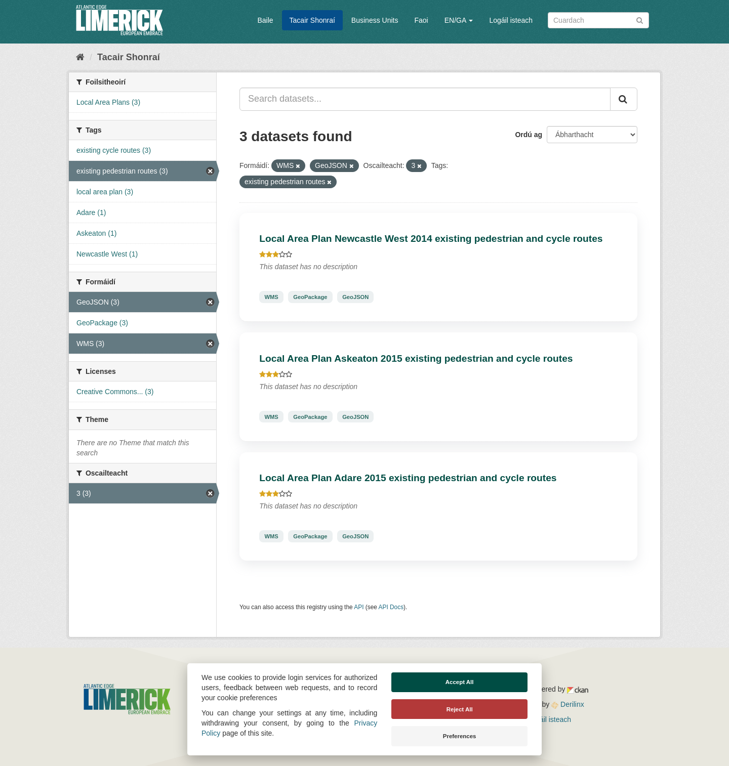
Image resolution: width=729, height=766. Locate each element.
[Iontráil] (639, 19)
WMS (271, 297)
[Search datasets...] (425, 99)
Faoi (421, 20)
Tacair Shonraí (312, 20)
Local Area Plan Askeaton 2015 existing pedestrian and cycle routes (416, 358)
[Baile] (80, 57)
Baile (265, 20)
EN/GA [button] (458, 20)
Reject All (460, 709)
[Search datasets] (598, 20)
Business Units (374, 20)
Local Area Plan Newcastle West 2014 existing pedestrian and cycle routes (430, 238)
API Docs (391, 607)
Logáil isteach (511, 20)
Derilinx (567, 704)
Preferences (459, 736)
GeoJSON (355, 297)
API (358, 607)
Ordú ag (528, 135)
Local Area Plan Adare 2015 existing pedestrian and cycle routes (407, 478)
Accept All (460, 682)
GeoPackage (310, 297)
